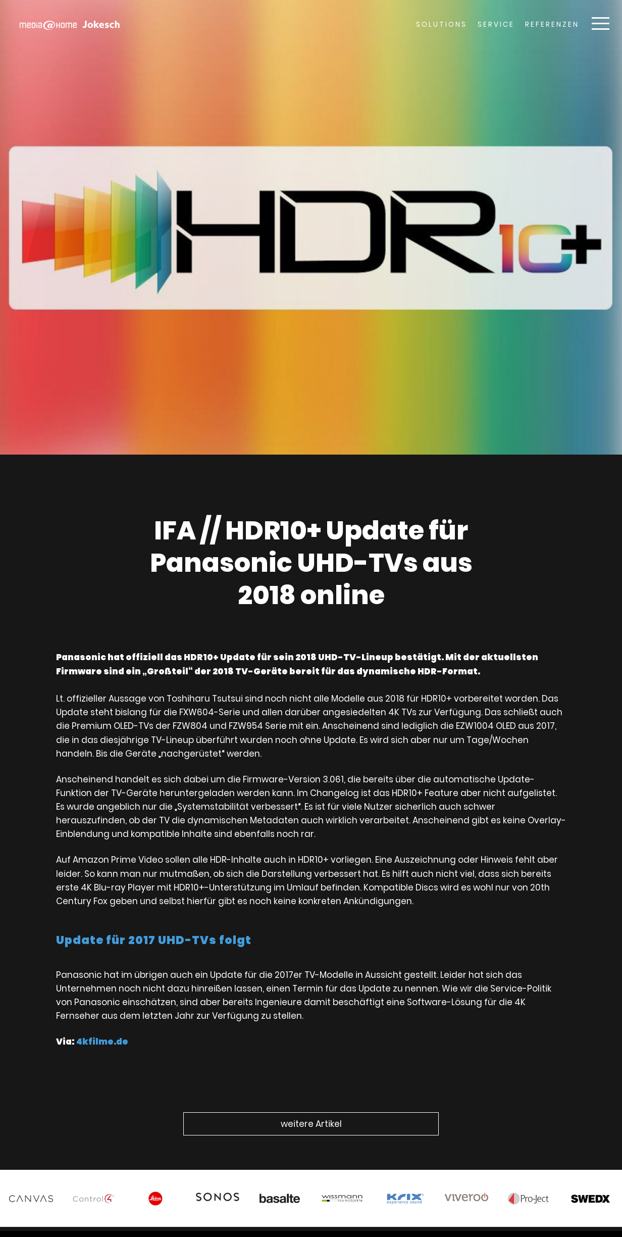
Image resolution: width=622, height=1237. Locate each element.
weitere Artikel (311, 1124)
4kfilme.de (115, 1026)
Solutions (441, 24)
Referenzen (552, 24)
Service (496, 24)
